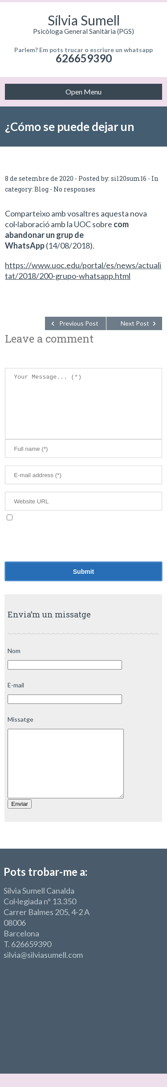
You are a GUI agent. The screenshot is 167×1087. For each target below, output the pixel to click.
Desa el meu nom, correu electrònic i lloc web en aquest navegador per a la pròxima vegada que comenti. (79, 530)
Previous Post (78, 323)
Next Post (135, 323)
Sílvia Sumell (84, 20)
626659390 (84, 58)
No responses (74, 189)
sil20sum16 (129, 178)
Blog (41, 189)
